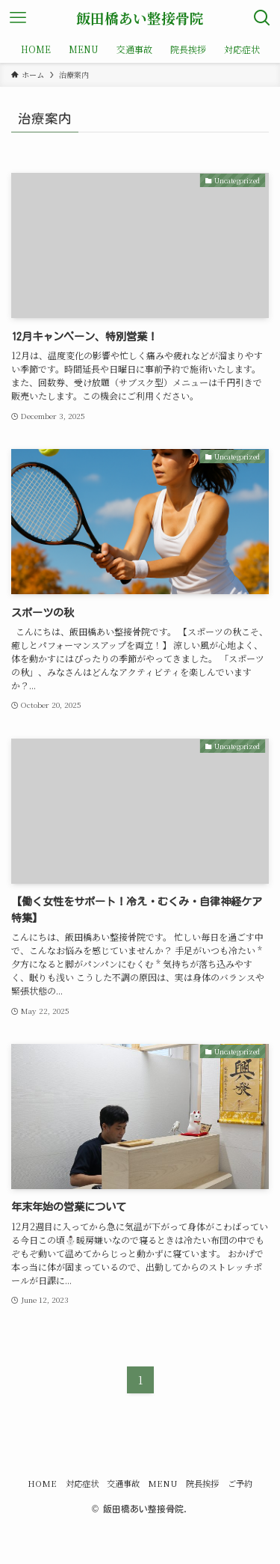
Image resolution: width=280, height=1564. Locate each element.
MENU (163, 1483)
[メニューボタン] (18, 18)
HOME (42, 1483)
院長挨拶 (202, 1483)
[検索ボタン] (262, 18)
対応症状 (82, 1483)
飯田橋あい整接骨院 (140, 18)
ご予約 (240, 1483)
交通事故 (123, 1483)
